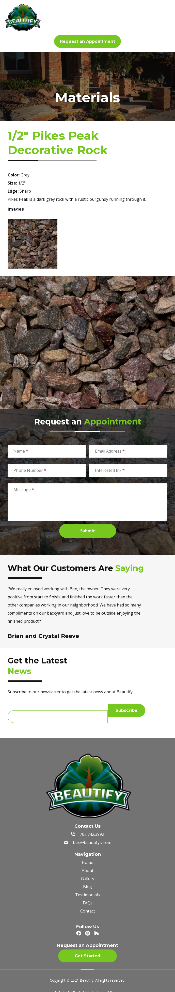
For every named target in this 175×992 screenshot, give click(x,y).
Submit (87, 531)
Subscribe (126, 710)
